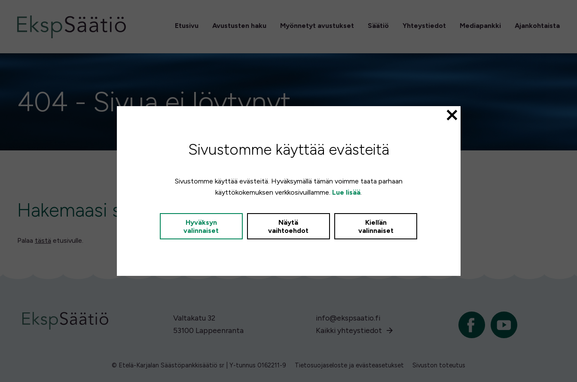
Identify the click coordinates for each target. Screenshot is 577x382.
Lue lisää (346, 192)
